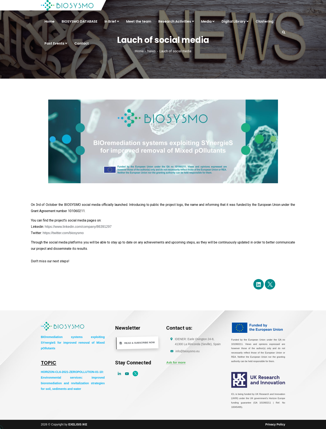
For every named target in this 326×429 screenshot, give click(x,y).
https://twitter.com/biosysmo (63, 233)
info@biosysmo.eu (187, 351)
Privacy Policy (275, 424)
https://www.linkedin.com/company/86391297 (78, 226)
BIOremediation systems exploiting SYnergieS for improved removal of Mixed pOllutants (73, 342)
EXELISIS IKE (77, 424)
